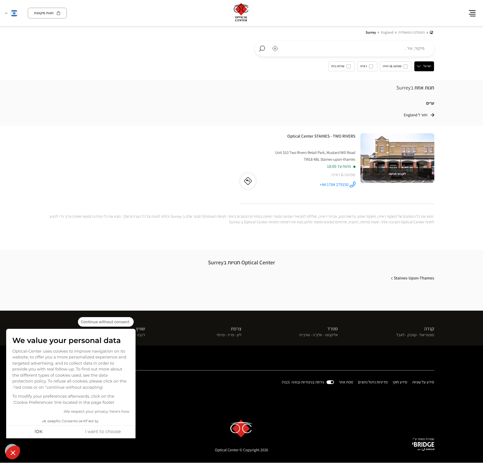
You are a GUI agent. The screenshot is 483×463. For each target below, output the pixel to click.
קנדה (429, 328)
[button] (13, 452)
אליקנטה (331, 335)
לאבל (400, 335)
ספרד (332, 328)
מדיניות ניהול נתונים (373, 382)
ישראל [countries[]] (428, 66)
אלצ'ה (317, 335)
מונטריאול (427, 335)
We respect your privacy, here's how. (96, 412)
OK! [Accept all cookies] (38, 432)
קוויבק (412, 335)
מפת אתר (346, 382)
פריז (231, 335)
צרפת (236, 328)
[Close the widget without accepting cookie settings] (106, 322)
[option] (396, 68)
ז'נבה (141, 335)
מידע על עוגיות (423, 382)
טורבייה (304, 335)
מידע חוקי (400, 382)
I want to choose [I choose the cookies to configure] (103, 432)
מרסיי (221, 335)
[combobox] (344, 49)
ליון (239, 335)
